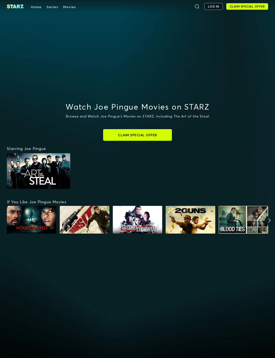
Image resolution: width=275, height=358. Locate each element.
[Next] (269, 220)
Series (52, 7)
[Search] (197, 6)
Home (36, 7)
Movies (69, 7)
